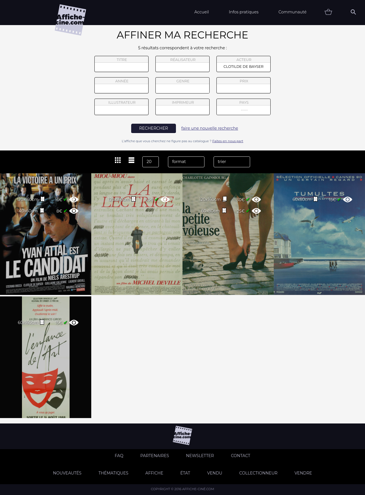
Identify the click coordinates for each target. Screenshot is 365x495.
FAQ (119, 455)
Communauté (292, 12)
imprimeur (182, 106)
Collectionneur (258, 473)
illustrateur (121, 106)
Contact (240, 455)
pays (244, 107)
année (121, 85)
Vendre (303, 473)
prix (243, 85)
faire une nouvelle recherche (209, 128)
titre (121, 64)
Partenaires (154, 455)
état (185, 473)
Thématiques (113, 473)
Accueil (201, 12)
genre (183, 86)
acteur (243, 64)
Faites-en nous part (227, 141)
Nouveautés (67, 473)
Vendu (214, 473)
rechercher (153, 128)
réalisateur (182, 64)
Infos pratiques (243, 12)
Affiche (154, 473)
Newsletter (200, 455)
